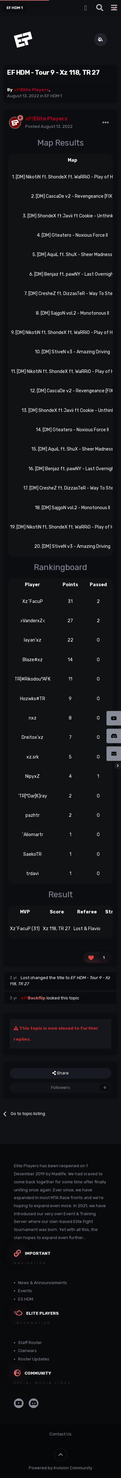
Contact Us (60, 1434)
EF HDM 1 (53, 95)
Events (25, 1290)
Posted (49, 126)
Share (60, 1073)
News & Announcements (42, 1282)
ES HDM (25, 1299)
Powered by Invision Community (60, 1467)
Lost (25, 977)
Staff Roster (30, 1342)
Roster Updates (33, 1359)
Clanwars (27, 1350)
